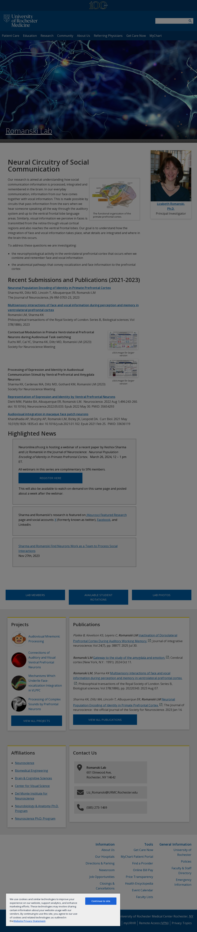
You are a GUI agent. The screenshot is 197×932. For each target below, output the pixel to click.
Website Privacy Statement (29, 921)
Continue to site (100, 901)
